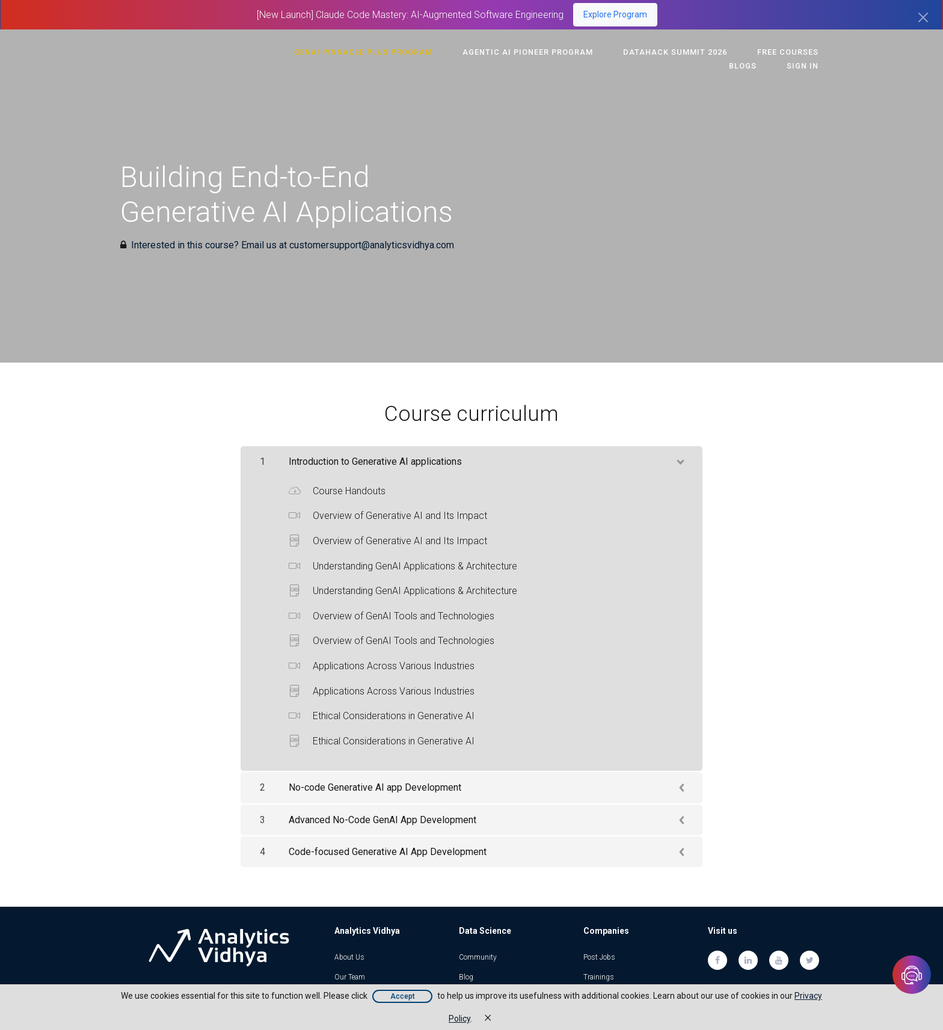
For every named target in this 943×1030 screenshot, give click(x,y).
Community (478, 957)
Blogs (809, 52)
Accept (402, 996)
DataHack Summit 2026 (638, 52)
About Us (349, 957)
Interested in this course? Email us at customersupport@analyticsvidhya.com (292, 245)
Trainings (598, 977)
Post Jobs (599, 957)
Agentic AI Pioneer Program (499, 52)
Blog (466, 977)
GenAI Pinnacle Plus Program (343, 52)
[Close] (923, 17)
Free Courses (742, 52)
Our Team (349, 977)
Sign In (807, 65)
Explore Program (615, 14)
